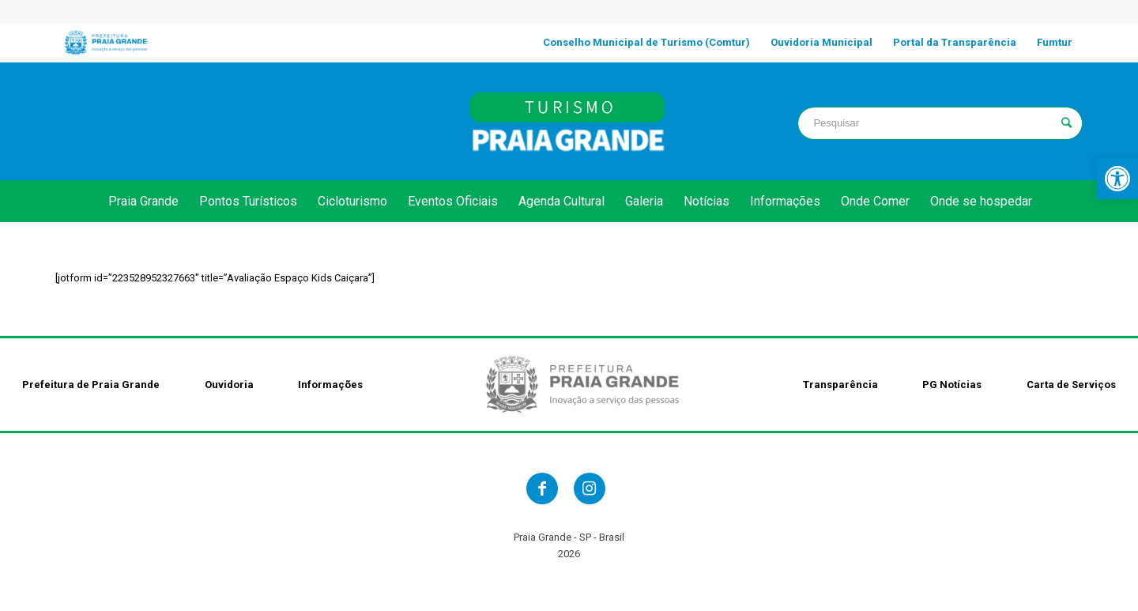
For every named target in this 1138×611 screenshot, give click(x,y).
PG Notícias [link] (952, 384)
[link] (1117, 178)
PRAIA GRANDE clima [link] (198, 121)
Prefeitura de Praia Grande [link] (91, 384)
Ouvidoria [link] (229, 384)
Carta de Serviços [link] (1071, 384)
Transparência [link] (840, 384)
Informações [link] (330, 384)
